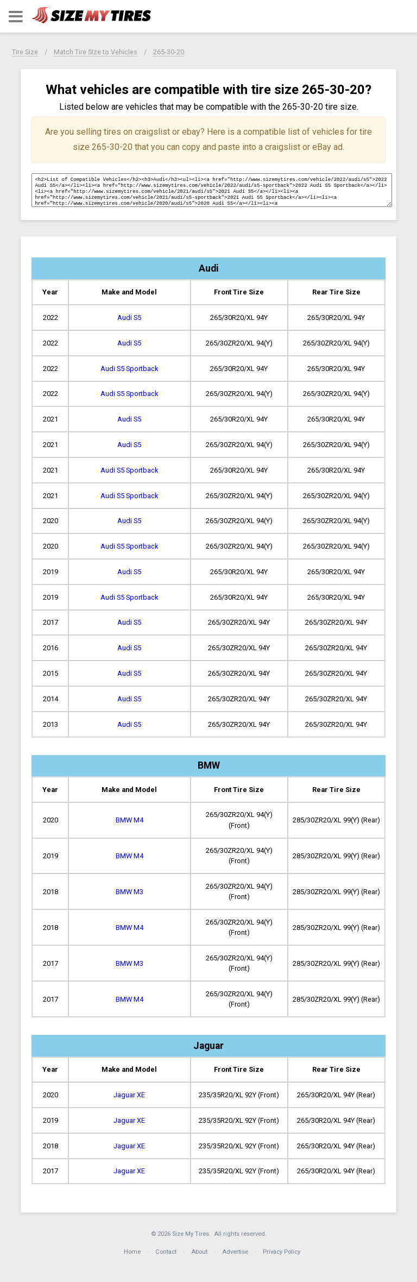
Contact (165, 1251)
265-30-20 (168, 52)
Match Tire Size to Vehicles (95, 52)
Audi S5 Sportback (129, 369)
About (199, 1251)
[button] (15, 16)
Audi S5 (129, 317)
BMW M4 (129, 820)
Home (132, 1251)
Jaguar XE (129, 1095)
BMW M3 (129, 892)
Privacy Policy (281, 1251)
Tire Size (25, 52)
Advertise (235, 1251)
